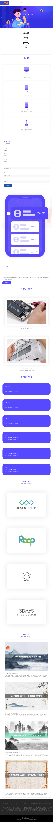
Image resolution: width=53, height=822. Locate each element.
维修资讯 (34, 2)
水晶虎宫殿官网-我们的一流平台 (47, 807)
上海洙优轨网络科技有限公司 (39, 811)
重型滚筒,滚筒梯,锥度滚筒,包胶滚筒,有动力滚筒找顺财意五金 (42, 803)
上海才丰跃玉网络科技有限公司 (34, 809)
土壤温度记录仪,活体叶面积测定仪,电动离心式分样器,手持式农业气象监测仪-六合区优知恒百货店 (16, 810)
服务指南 (28, 2)
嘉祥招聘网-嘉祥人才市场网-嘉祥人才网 (28, 811)
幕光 (16, 803)
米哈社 (10, 807)
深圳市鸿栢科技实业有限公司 (17, 808)
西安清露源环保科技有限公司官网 (17, 807)
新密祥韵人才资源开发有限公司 (23, 809)
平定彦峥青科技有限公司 (48, 811)
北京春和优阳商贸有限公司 (37, 807)
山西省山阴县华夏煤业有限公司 (28, 807)
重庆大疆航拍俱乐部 (49, 810)
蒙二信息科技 (47, 808)
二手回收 (41, 2)
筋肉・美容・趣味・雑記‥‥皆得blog (12, 809)
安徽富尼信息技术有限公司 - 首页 (10, 803)
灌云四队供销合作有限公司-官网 (40, 810)
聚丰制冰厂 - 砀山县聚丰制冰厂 (6, 811)
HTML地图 (35, 817)
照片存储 (33, 810)
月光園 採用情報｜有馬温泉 (8, 808)
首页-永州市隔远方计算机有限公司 (23, 803)
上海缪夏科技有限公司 (5, 807)
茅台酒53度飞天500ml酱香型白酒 (39, 808)
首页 (15, 2)
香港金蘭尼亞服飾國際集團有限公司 (28, 808)
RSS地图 (31, 817)
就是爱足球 (31, 803)
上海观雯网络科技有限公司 (43, 809)
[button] (51, 17)
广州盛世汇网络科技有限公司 (16, 811)
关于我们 (21, 2)
